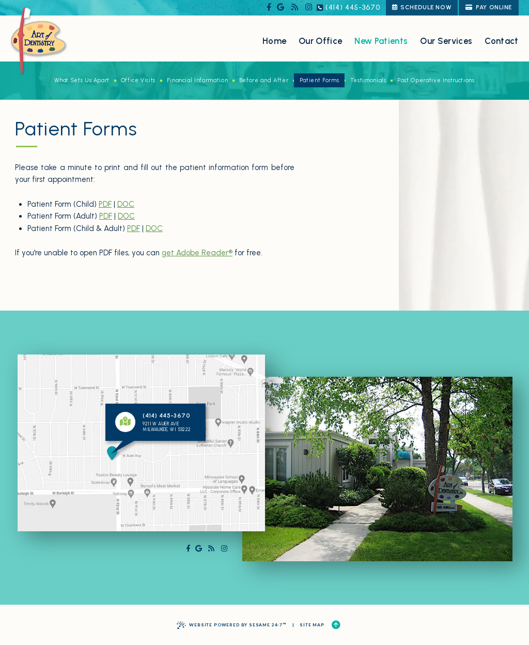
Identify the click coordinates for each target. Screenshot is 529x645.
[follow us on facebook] (269, 7)
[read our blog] (295, 7)
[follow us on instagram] (309, 7)
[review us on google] (281, 7)
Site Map (312, 624)
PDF (105, 204)
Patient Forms (319, 80)
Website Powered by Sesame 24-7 (232, 625)
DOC (125, 204)
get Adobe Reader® (197, 252)
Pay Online (488, 7)
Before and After (263, 80)
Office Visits (138, 80)
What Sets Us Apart (82, 80)
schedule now (421, 7)
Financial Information (197, 80)
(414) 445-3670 (348, 7)
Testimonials (368, 80)
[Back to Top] (336, 625)
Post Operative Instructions (436, 80)
